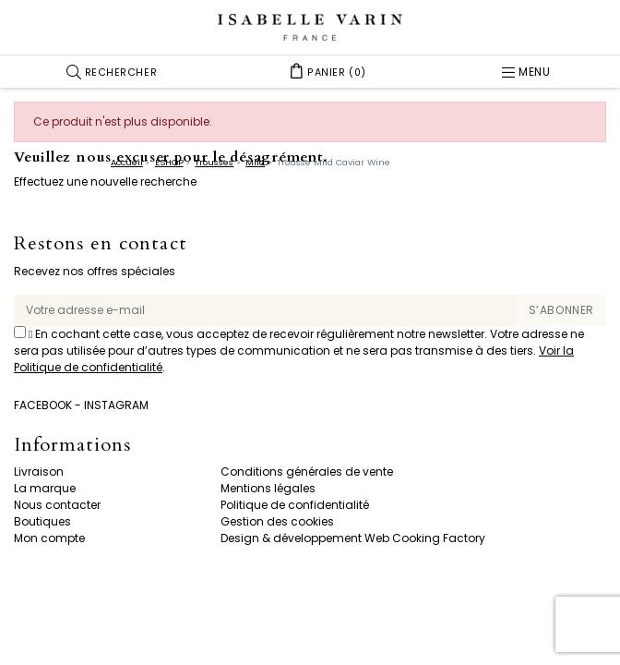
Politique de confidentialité (295, 505)
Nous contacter (57, 505)
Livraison (39, 471)
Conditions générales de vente (307, 471)
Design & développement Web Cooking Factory (353, 538)
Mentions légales (268, 488)
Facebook (43, 405)
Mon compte (49, 538)
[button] (112, 71)
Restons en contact (100, 244)
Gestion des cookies (277, 521)
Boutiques (42, 521)
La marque (45, 488)
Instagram (116, 405)
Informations (72, 445)
